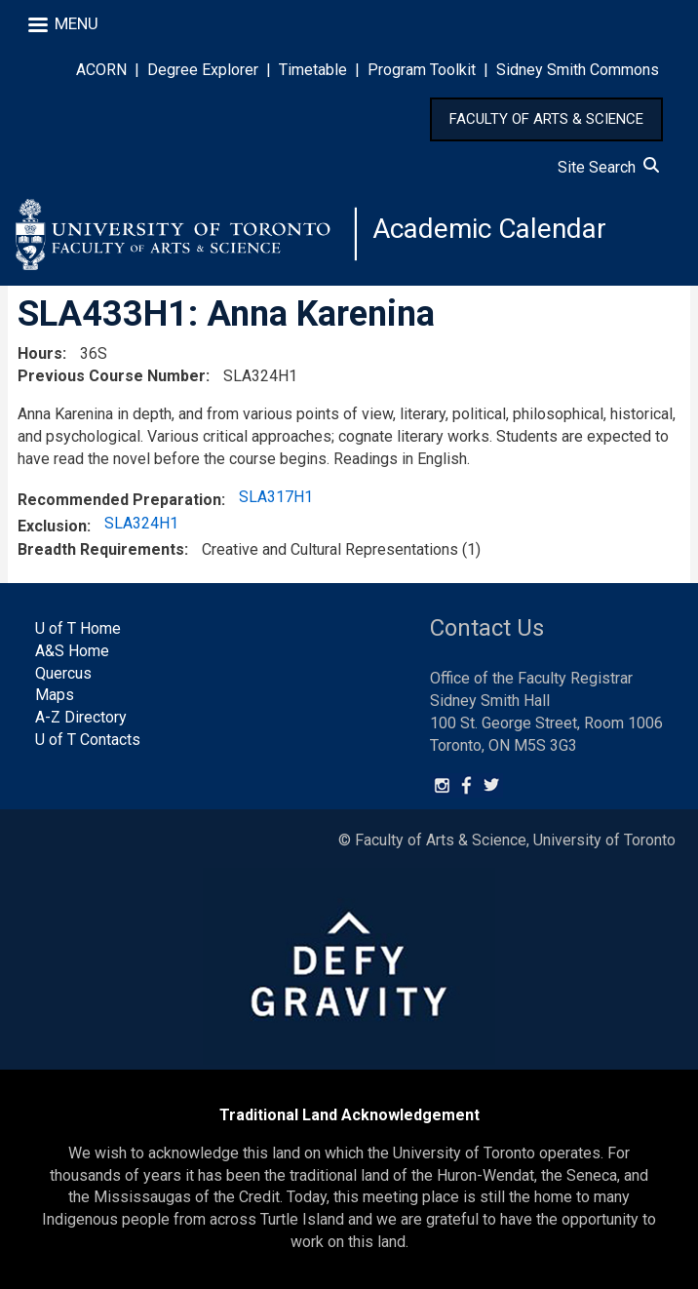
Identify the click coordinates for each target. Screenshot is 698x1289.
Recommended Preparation (119, 499)
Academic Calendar (489, 229)
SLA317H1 (276, 497)
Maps (54, 694)
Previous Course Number (112, 376)
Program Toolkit (422, 69)
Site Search (608, 167)
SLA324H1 (141, 523)
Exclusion (52, 526)
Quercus (63, 673)
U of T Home (78, 628)
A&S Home (72, 651)
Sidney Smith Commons (577, 69)
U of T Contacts (87, 739)
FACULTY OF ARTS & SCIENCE (546, 119)
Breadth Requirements (101, 549)
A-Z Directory (81, 717)
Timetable (313, 69)
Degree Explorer (202, 69)
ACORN (101, 69)
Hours (40, 353)
